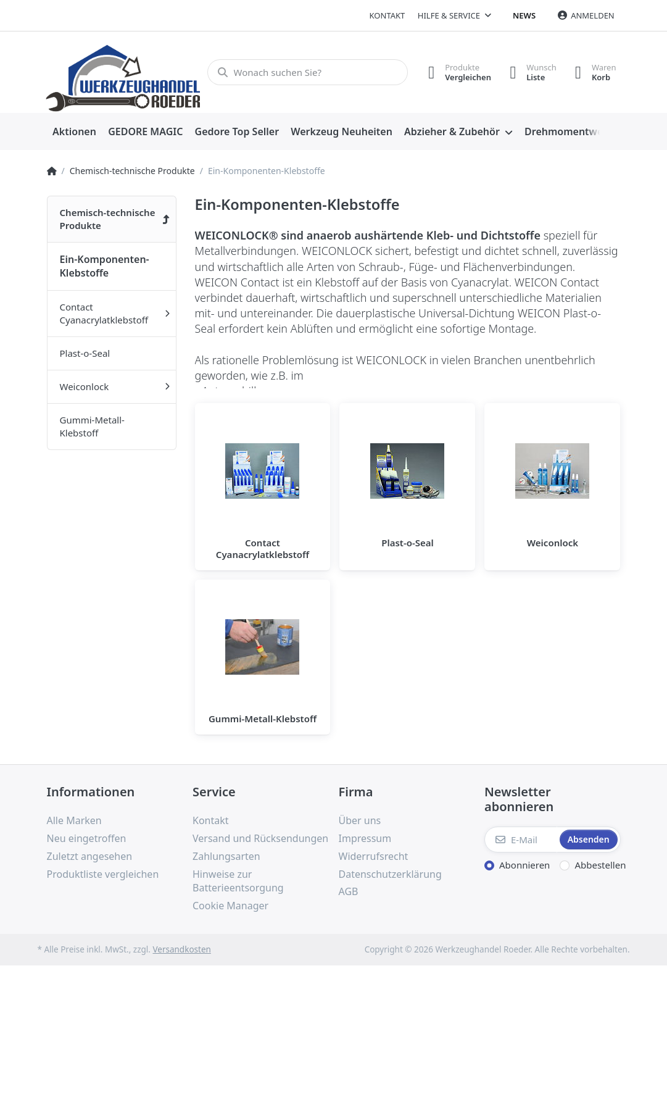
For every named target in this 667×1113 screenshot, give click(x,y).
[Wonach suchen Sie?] (307, 72)
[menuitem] (74, 132)
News (524, 15)
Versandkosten (181, 949)
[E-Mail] (520, 839)
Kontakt (387, 15)
